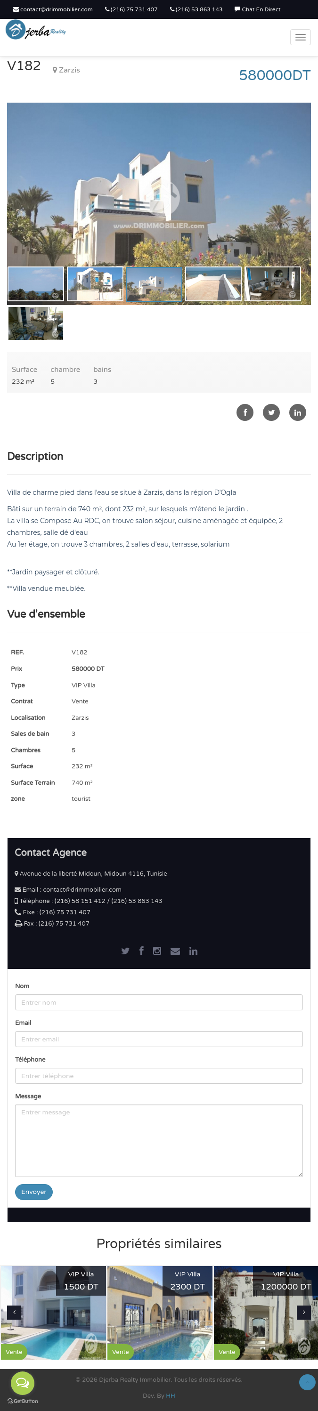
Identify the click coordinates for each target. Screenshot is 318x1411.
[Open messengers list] (22, 1383)
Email (23, 1023)
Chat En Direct (257, 9)
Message (28, 1096)
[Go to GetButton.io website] (23, 1401)
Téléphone (30, 1060)
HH (170, 1396)
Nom (22, 986)
